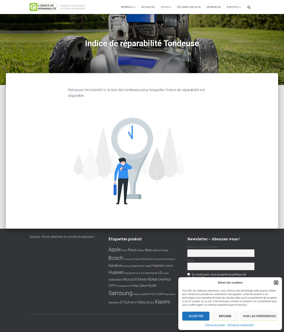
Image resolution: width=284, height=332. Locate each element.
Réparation (214, 7)
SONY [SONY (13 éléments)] (160, 294)
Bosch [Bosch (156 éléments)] (115, 258)
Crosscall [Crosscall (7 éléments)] (128, 259)
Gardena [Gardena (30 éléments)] (115, 265)
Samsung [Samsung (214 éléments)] (120, 293)
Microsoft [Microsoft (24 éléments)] (129, 279)
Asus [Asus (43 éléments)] (132, 249)
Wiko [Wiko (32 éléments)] (142, 302)
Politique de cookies (215, 325)
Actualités (148, 7)
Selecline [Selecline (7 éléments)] (137, 294)
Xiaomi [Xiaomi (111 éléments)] (162, 302)
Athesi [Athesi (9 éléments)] (140, 250)
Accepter (196, 316)
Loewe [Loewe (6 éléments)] (166, 273)
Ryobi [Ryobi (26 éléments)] (152, 285)
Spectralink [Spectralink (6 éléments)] (170, 294)
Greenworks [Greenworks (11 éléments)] (138, 265)
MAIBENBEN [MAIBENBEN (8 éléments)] (115, 279)
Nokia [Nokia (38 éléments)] (152, 279)
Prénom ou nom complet (202, 247)
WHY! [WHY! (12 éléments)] (133, 302)
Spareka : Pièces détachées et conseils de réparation (62, 236)
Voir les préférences (259, 316)
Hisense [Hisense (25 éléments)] (157, 266)
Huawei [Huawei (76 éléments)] (115, 272)
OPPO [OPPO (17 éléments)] (112, 286)
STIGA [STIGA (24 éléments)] (125, 302)
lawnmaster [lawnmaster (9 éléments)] (151, 273)
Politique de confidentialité (240, 325)
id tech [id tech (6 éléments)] (141, 273)
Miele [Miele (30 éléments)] (142, 279)
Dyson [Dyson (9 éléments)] (137, 258)
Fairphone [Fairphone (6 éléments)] (170, 259)
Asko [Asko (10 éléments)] (124, 250)
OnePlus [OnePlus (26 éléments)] (164, 279)
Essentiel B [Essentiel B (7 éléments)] (159, 259)
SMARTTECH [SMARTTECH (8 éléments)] (149, 294)
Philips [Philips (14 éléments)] (135, 286)
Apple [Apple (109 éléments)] (114, 249)
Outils (166, 7)
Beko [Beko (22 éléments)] (148, 250)
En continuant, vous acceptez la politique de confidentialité (216, 276)
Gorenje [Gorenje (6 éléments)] (126, 266)
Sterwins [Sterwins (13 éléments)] (113, 302)
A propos (234, 7)
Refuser (225, 316)
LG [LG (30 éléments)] (160, 273)
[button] (276, 283)
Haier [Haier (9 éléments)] (148, 265)
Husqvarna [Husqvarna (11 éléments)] (130, 272)
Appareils (128, 7)
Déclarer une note (189, 7)
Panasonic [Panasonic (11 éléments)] (123, 285)
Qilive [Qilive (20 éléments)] (143, 286)
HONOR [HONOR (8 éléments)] (168, 266)
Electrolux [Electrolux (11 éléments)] (147, 258)
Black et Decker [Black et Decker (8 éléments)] (160, 250)
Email (190, 260)
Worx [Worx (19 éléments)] (150, 302)
